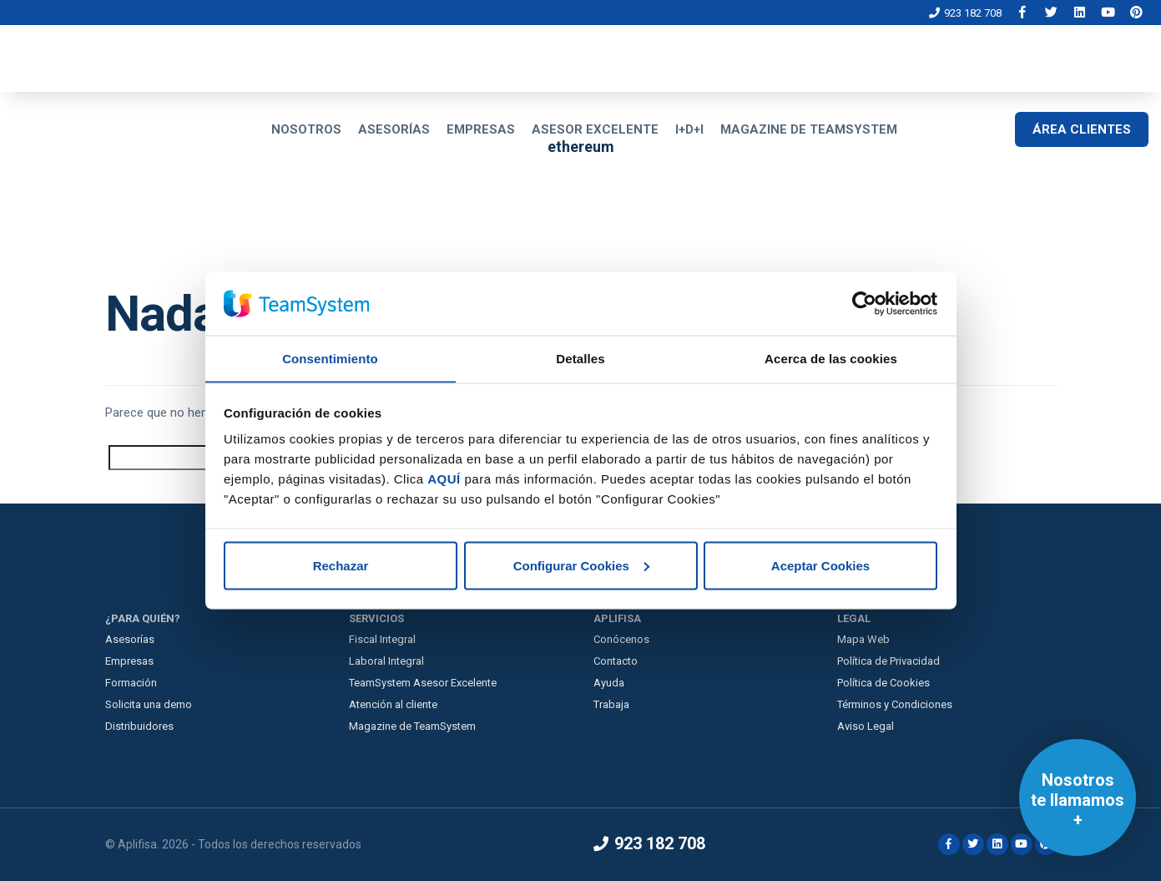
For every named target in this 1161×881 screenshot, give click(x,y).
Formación (131, 682)
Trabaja (611, 704)
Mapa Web (863, 639)
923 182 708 (965, 13)
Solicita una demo (148, 704)
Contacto (615, 661)
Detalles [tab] (580, 358)
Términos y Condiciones (894, 704)
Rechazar (341, 566)
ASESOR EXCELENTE (595, 129)
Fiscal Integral (382, 639)
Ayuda (608, 682)
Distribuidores (139, 726)
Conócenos (621, 639)
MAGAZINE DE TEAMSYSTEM (808, 129)
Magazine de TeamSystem (412, 726)
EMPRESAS (481, 129)
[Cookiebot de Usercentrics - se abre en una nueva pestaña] (864, 303)
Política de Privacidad (888, 661)
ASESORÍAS (394, 129)
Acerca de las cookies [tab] (831, 358)
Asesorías (129, 639)
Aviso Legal (865, 726)
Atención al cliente (393, 704)
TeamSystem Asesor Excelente (423, 682)
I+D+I (689, 129)
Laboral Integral (386, 661)
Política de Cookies (883, 682)
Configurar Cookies (581, 566)
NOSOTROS (306, 129)
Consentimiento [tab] (330, 358)
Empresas (129, 661)
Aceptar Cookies (820, 566)
